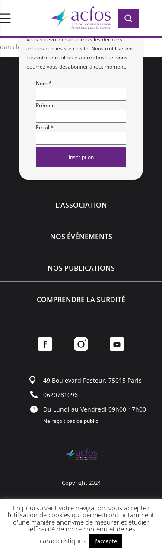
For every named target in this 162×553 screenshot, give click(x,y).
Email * (45, 127)
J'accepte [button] (106, 541)
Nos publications (81, 268)
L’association (81, 205)
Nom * (44, 83)
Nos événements (81, 236)
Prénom (45, 105)
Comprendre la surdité (81, 299)
